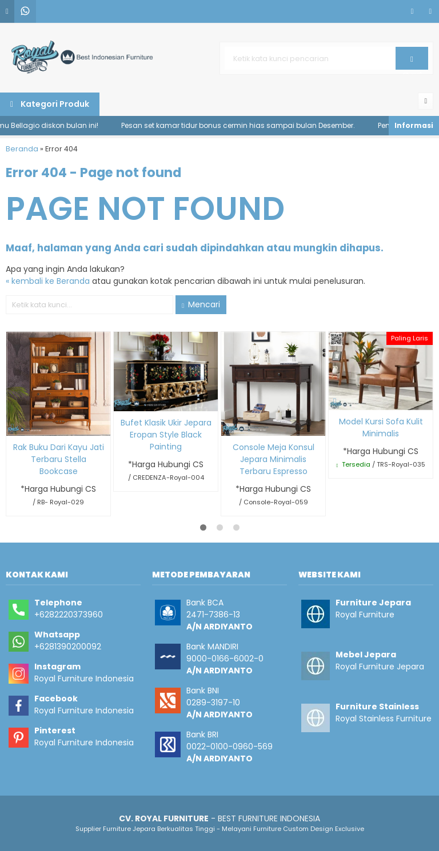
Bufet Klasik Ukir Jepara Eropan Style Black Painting (166, 434)
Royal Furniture (365, 614)
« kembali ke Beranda (48, 281)
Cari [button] (412, 62)
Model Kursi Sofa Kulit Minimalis (381, 427)
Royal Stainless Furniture (384, 718)
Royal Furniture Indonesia (84, 678)
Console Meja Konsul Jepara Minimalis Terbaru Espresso (273, 459)
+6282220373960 (68, 614)
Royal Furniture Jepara (380, 666)
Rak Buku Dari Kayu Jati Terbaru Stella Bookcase (58, 459)
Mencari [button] (201, 304)
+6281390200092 (67, 646)
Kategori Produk (49, 104)
